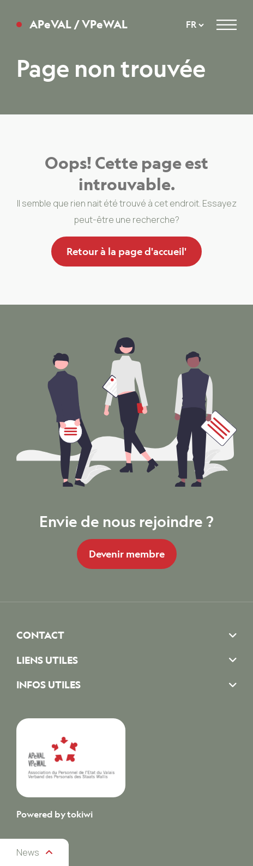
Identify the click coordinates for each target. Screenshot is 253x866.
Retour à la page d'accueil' (126, 251)
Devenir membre (127, 554)
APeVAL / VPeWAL (78, 24)
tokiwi (80, 814)
